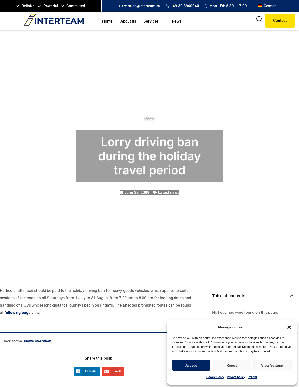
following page (17, 312)
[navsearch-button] (259, 21)
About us (128, 21)
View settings (272, 365)
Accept (191, 365)
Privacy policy (236, 377)
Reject (232, 365)
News (176, 21)
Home (107, 21)
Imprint (252, 377)
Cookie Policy (215, 377)
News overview (37, 341)
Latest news (168, 192)
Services (153, 21)
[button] (289, 327)
